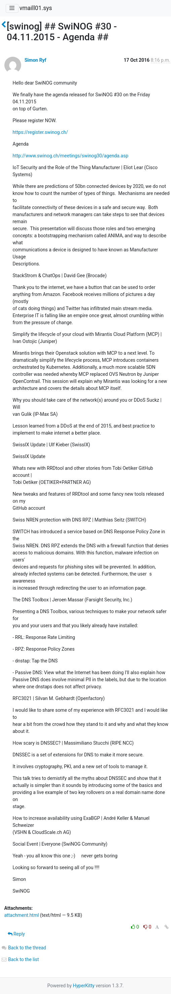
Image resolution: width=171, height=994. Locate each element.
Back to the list (20, 959)
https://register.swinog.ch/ (40, 132)
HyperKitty (84, 985)
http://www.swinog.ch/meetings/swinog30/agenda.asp (70, 155)
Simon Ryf (35, 60)
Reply (16, 934)
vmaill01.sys (35, 8)
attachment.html (21, 915)
